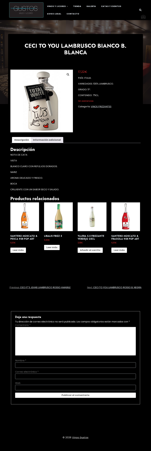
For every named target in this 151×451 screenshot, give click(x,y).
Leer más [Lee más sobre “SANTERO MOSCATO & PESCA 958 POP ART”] (18, 250)
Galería (91, 6)
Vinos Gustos (80, 437)
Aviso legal (54, 13)
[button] (68, 74)
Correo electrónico (27, 371)
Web (17, 383)
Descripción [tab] (21, 140)
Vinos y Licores (56, 6)
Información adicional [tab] (47, 140)
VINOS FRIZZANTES (101, 106)
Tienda (77, 6)
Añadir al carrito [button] (90, 250)
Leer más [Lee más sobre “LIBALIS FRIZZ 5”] (51, 247)
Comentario (23, 325)
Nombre (20, 360)
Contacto (73, 13)
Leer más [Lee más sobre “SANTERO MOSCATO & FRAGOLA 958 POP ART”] (119, 250)
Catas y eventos (111, 6)
